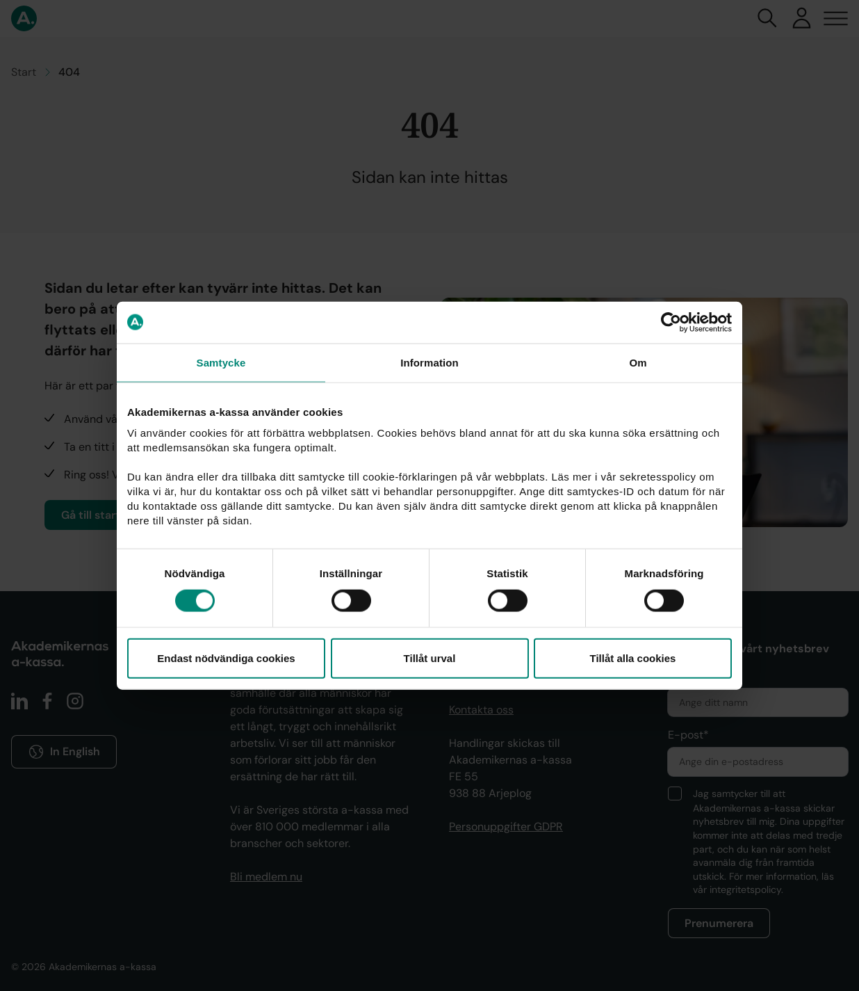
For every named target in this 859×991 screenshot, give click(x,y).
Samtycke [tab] (221, 362)
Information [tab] (429, 362)
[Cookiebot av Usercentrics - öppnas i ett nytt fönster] (671, 322)
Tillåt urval (430, 658)
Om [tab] (637, 362)
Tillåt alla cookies (633, 658)
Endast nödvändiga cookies (226, 658)
